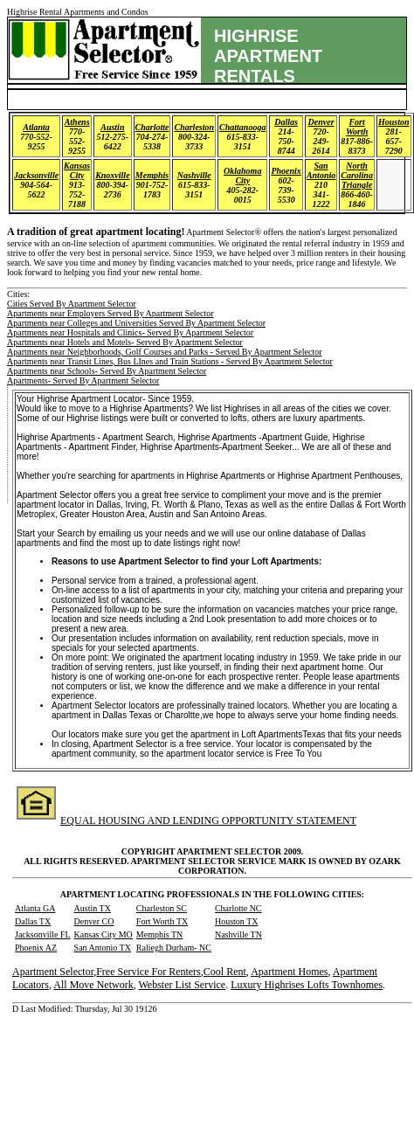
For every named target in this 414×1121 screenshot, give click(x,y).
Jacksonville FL (43, 934)
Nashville (194, 175)
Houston (394, 122)
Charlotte (152, 127)
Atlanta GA (35, 908)
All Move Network (93, 985)
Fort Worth (357, 126)
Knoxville (112, 175)
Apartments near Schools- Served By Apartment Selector (106, 371)
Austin (112, 127)
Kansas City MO (103, 934)
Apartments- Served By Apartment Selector (83, 380)
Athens (77, 122)
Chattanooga (242, 127)
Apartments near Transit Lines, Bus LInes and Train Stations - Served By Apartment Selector (170, 361)
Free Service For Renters (148, 971)
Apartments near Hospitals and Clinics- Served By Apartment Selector (130, 332)
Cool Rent (225, 971)
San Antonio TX (102, 947)
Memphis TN (159, 934)
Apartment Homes (289, 971)
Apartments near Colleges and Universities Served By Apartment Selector (136, 323)
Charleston (194, 127)
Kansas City (77, 170)
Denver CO (94, 921)
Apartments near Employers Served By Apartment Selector (110, 313)
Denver (321, 122)
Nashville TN (238, 934)
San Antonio (321, 170)
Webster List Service (181, 985)
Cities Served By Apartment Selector (71, 303)
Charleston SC (161, 908)
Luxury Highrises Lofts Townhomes (307, 985)
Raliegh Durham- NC (173, 947)
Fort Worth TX (162, 921)
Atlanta (36, 127)
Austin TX (92, 908)
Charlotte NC (238, 908)
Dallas (286, 122)
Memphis (152, 175)
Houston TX (237, 921)
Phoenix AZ (36, 947)
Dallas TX (33, 921)
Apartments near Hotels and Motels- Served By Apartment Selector (125, 342)
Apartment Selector (52, 971)
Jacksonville (36, 175)
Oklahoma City (242, 175)
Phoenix (285, 171)
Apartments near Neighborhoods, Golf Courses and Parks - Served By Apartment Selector (164, 351)
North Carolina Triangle (357, 175)
